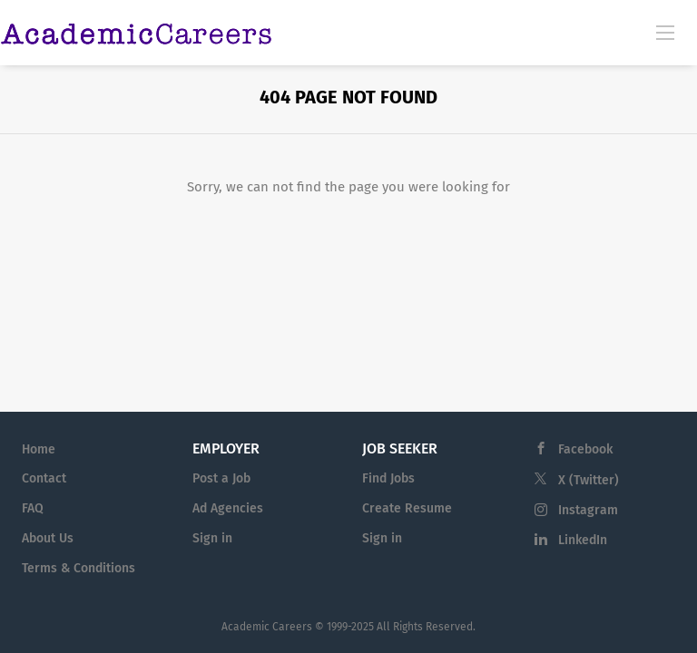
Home (38, 449)
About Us (48, 538)
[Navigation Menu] (665, 31)
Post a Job (221, 478)
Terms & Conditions (78, 568)
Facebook (585, 449)
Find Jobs (388, 478)
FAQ (33, 508)
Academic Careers (266, 626)
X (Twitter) (588, 480)
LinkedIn (582, 540)
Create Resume (407, 508)
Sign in (212, 538)
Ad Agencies (227, 508)
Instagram (588, 510)
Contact (44, 478)
